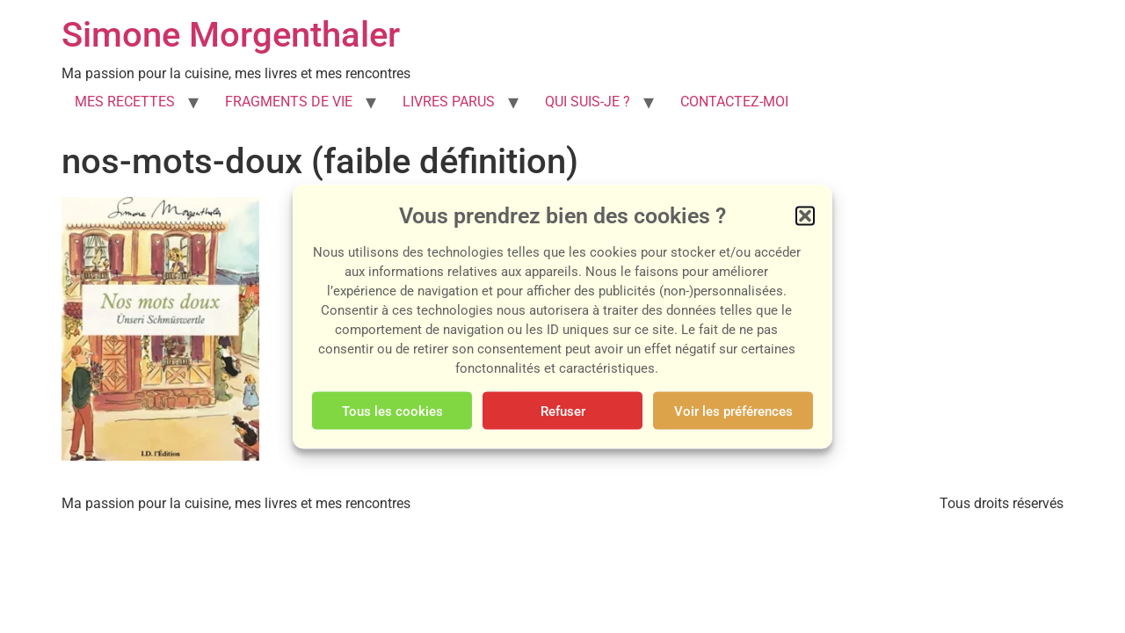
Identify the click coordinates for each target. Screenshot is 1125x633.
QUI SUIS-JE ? (587, 101)
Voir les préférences (733, 410)
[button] (805, 216)
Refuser (563, 410)
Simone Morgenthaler (231, 34)
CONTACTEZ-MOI (734, 101)
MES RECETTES (125, 101)
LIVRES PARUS (449, 101)
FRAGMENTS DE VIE (288, 101)
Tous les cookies (392, 410)
